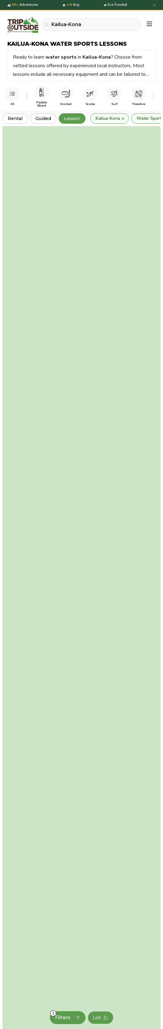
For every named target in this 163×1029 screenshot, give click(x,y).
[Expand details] (154, 5)
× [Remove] (123, 118)
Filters (65, 1015)
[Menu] (149, 24)
